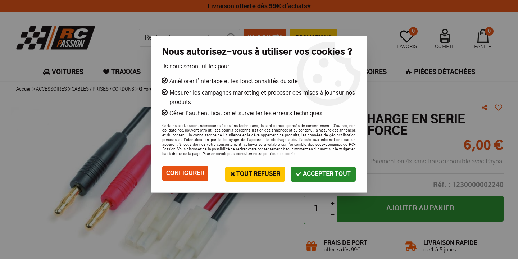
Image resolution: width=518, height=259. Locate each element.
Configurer (185, 173)
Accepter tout (322, 173)
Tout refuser (253, 173)
